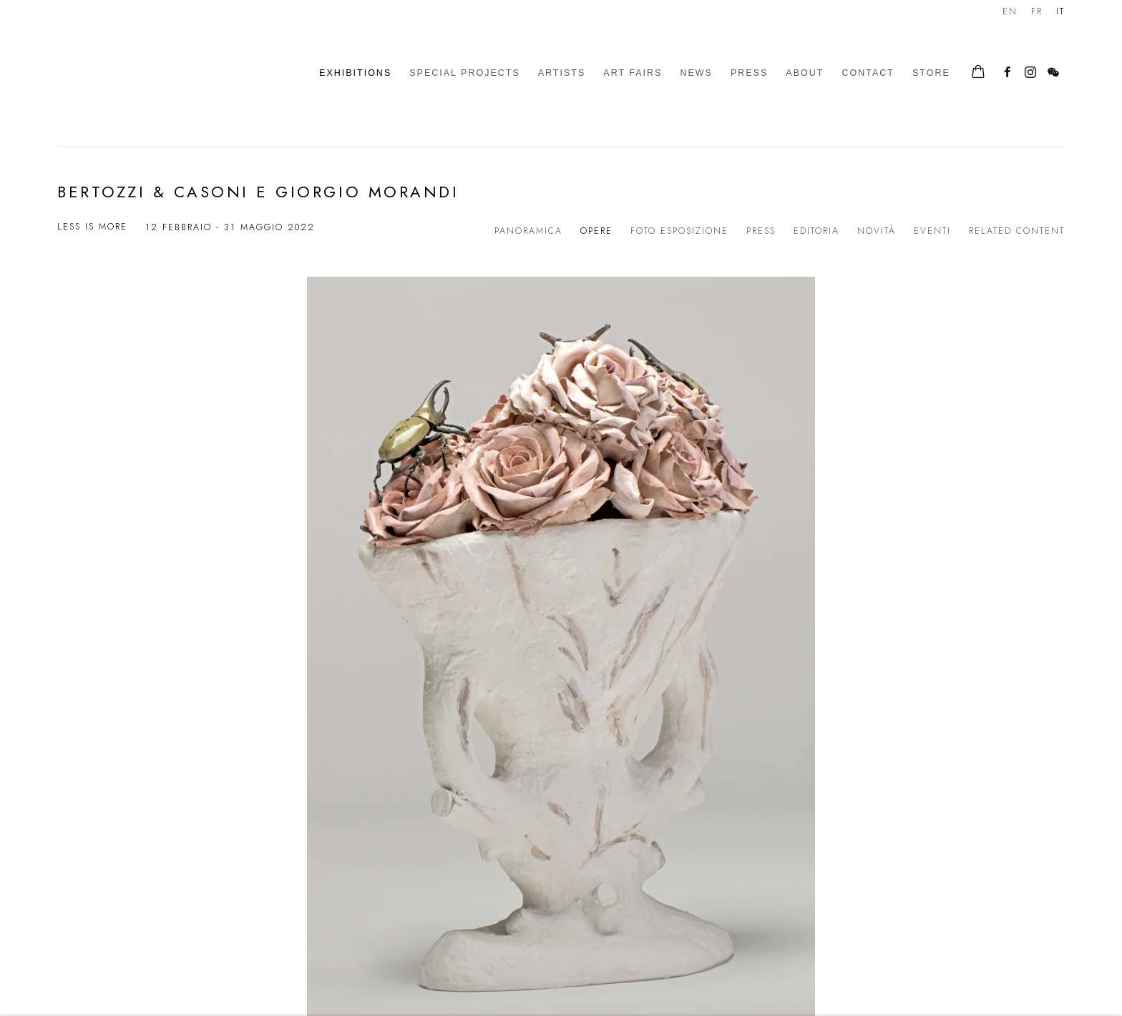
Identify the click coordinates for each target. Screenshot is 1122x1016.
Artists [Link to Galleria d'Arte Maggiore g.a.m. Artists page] (562, 73)
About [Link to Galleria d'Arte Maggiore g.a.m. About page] (805, 73)
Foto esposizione (679, 231)
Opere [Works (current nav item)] (596, 231)
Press (761, 231)
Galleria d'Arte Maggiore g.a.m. (157, 73)
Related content (1017, 231)
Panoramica (528, 231)
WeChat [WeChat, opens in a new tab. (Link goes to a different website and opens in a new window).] (1053, 72)
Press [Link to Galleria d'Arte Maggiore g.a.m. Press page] (749, 73)
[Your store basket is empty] (978, 73)
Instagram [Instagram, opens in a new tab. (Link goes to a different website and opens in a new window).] (1030, 72)
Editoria (816, 231)
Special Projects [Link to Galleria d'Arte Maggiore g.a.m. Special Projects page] (464, 73)
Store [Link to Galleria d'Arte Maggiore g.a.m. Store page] (931, 73)
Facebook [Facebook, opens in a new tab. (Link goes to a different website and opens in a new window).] (1007, 72)
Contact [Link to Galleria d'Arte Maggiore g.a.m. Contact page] (867, 73)
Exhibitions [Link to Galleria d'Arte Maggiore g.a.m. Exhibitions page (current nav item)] (355, 73)
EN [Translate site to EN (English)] (1010, 11)
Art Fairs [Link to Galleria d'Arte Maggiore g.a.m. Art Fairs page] (632, 73)
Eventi (932, 231)
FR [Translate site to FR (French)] (1037, 11)
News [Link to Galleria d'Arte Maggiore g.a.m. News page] (696, 73)
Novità (876, 231)
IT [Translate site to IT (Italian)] (1060, 11)
